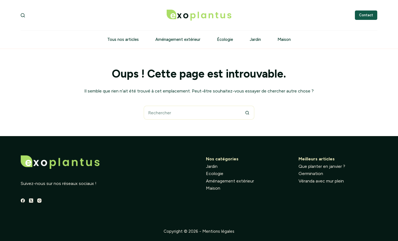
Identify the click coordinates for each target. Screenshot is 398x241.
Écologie (225, 39)
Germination (310, 173)
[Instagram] (39, 200)
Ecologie (214, 173)
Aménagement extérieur (177, 39)
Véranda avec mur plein (321, 181)
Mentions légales (218, 231)
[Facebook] (23, 200)
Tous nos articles (123, 39)
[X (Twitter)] (31, 200)
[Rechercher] (23, 15)
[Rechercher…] (192, 113)
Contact (366, 15)
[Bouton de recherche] (247, 113)
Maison (284, 39)
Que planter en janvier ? (321, 166)
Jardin (255, 39)
